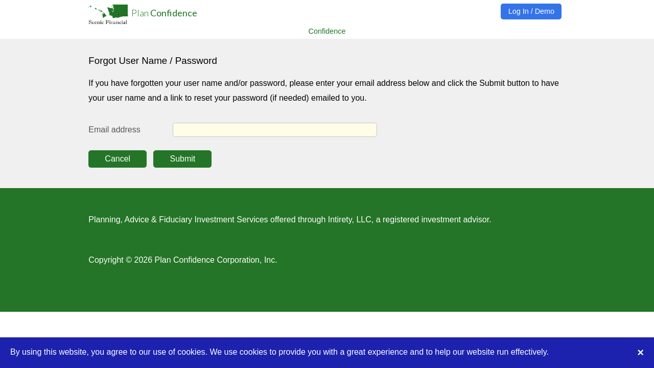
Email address (114, 129)
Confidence (327, 31)
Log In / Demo (531, 11)
